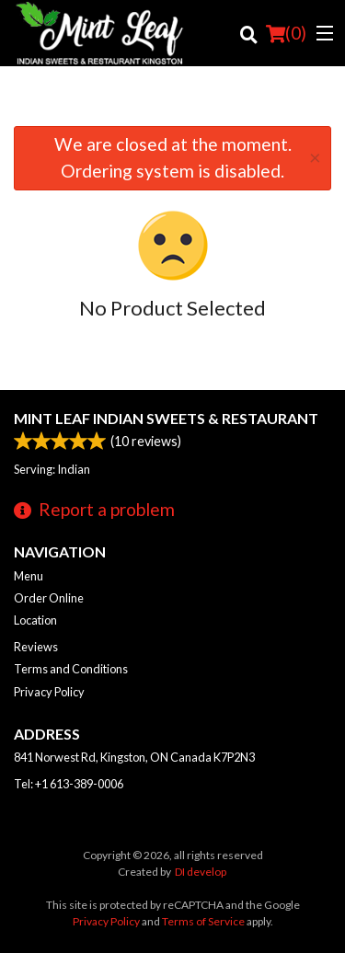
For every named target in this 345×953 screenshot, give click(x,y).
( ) (286, 33)
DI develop (200, 871)
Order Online (49, 598)
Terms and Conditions (71, 668)
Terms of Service (203, 921)
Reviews (36, 646)
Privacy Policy (49, 691)
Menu (28, 575)
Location (35, 620)
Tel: (68, 783)
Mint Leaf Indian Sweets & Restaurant (166, 418)
